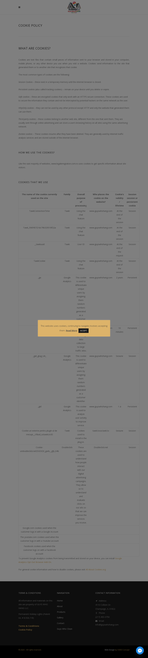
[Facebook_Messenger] (140, 650)
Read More (71, 330)
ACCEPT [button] (83, 330)
